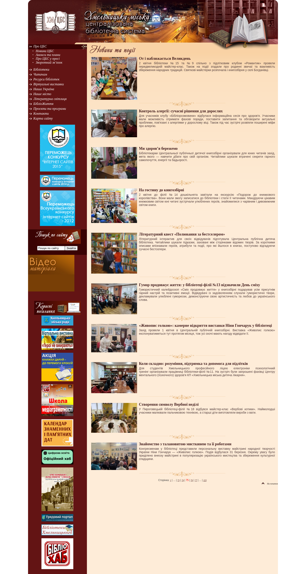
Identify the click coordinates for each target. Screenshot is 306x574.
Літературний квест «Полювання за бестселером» (182, 234)
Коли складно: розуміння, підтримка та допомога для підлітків (193, 363)
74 (183, 480)
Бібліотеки (41, 69)
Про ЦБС (40, 46)
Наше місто (42, 94)
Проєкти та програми (49, 108)
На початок (270, 484)
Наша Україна (43, 89)
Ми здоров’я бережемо (158, 148)
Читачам (40, 74)
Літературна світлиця (50, 99)
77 (196, 480)
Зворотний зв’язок (49, 62)
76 (192, 480)
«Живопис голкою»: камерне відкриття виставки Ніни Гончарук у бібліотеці (205, 325)
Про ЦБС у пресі (48, 58)
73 (178, 480)
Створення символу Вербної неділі (169, 404)
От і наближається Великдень (165, 58)
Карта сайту (43, 118)
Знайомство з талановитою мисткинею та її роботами (185, 444)
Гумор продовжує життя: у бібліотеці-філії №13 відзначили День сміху (199, 285)
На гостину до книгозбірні (161, 190)
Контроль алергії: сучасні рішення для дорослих (181, 111)
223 (205, 480)
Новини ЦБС (45, 51)
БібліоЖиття (43, 104)
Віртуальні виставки (48, 84)
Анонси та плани (48, 55)
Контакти (41, 113)
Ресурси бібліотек (46, 79)
